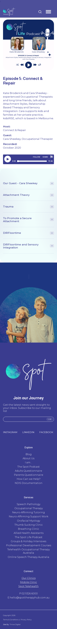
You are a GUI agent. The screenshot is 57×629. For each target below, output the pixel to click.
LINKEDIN (28, 432)
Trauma (8, 206)
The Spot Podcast (28, 466)
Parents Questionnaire (28, 474)
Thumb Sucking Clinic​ (28, 524)
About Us (28, 458)
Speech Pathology (28, 504)
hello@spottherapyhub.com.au (30, 597)
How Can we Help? (28, 479)
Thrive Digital (15, 624)
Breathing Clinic (28, 528)
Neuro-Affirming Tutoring (28, 512)
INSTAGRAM (10, 432)
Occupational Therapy (28, 508)
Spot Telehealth (28, 586)
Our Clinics (29, 578)
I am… (28, 462)
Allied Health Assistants (28, 533)
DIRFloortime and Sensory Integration (21, 246)
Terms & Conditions (11, 620)
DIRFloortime (12, 232)
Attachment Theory (16, 194)
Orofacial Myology (28, 520)
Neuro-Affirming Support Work (28, 516)
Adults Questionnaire (28, 470)
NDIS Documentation (28, 483)
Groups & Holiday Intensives (28, 541)
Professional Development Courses (28, 545)
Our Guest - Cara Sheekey (20, 183)
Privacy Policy (26, 620)
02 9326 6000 (30, 593)
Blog (29, 454)
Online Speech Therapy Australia (28, 557)
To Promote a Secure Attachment (17, 220)
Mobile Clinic (28, 582)
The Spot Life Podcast (28, 537)
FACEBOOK (46, 432)
